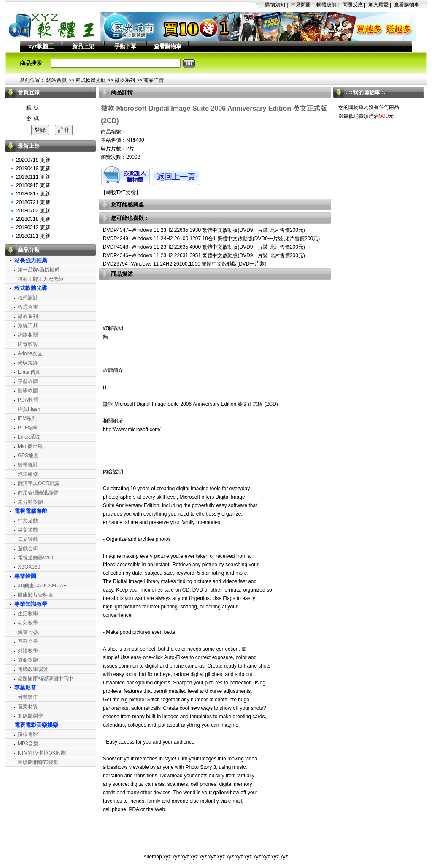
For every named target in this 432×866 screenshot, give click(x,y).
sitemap (153, 857)
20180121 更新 (33, 236)
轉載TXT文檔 (121, 192)
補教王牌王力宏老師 (40, 279)
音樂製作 (28, 697)
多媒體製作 (30, 716)
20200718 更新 (33, 160)
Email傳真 (29, 372)
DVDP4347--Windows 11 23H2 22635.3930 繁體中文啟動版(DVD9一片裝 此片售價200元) (204, 230)
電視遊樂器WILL (36, 558)
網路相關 (28, 335)
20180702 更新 (33, 211)
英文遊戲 (28, 530)
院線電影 (28, 734)
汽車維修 (28, 474)
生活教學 (28, 613)
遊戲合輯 (28, 548)
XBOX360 (29, 567)
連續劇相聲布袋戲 (38, 762)
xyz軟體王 (41, 46)
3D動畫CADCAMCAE (42, 586)
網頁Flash (29, 409)
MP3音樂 (28, 744)
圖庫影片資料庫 (35, 595)
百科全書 (28, 641)
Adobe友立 (30, 353)
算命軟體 (28, 660)
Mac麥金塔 (30, 446)
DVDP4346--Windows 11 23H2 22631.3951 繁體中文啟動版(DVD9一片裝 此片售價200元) (204, 255)
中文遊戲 (28, 521)
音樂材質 (28, 706)
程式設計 (28, 298)
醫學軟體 (28, 391)
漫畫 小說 (28, 632)
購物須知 (275, 5)
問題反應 (353, 5)
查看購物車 (406, 5)
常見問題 (301, 5)
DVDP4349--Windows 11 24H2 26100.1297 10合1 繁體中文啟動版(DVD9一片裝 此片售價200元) (211, 239)
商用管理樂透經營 (38, 493)
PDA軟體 (28, 400)
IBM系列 (27, 418)
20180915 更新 (33, 185)
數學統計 (28, 465)
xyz (167, 857)
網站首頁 (56, 80)
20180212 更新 (33, 228)
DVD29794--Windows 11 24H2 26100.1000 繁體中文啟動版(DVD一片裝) (184, 264)
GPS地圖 (28, 456)
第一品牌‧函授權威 (38, 270)
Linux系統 (29, 437)
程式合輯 (28, 307)
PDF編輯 (28, 428)
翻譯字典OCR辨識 (38, 483)
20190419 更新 (33, 168)
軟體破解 (326, 5)
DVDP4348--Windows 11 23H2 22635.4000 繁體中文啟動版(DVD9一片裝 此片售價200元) (204, 247)
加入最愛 (378, 5)
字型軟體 (28, 381)
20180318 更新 (33, 219)
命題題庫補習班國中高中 (45, 678)
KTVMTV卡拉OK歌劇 (42, 753)
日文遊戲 (28, 539)
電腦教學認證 (33, 669)
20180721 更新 (33, 202)
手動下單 (125, 46)
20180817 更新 (33, 194)
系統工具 (28, 325)
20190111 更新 (33, 177)
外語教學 (28, 651)
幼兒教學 (28, 623)
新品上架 (83, 46)
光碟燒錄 (28, 363)
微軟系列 (125, 80)
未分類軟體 (30, 502)
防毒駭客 (28, 344)
